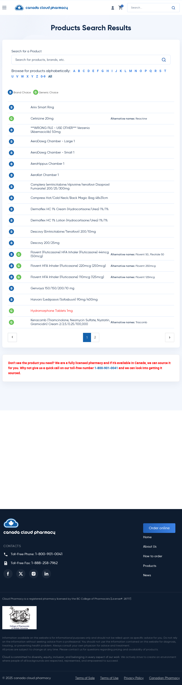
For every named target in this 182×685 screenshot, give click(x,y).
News (147, 575)
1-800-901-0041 (106, 368)
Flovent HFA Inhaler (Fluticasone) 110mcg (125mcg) (67, 277)
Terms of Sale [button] (85, 678)
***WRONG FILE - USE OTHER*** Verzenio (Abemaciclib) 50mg (60, 130)
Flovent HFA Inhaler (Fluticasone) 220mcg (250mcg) (68, 266)
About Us (149, 547)
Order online (159, 528)
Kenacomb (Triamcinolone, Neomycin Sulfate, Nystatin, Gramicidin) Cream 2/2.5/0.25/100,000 (70, 322)
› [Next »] (170, 337)
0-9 (43, 76)
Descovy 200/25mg (45, 243)
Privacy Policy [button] (134, 678)
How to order (152, 556)
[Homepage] (45, 7)
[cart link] (120, 7)
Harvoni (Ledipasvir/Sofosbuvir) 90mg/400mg (64, 299)
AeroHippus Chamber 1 (47, 164)
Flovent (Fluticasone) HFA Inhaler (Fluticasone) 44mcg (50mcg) (70, 254)
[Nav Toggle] (8, 7)
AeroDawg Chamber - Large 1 (53, 141)
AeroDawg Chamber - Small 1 (52, 152)
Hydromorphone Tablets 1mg (52, 311)
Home (147, 537)
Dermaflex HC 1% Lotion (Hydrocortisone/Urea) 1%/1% (69, 220)
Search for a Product (26, 51)
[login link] (112, 7)
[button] (8, 573)
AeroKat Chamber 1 (45, 175)
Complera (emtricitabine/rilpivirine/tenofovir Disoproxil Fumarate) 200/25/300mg (70, 186)
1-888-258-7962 (44, 563)
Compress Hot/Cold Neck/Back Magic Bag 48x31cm (69, 198)
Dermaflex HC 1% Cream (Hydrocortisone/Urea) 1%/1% (70, 209)
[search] (88, 59)
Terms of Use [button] (109, 678)
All (50, 76)
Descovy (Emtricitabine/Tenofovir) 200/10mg (63, 232)
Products (149, 566)
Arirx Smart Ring (42, 107)
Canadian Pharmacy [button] (164, 678)
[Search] (173, 7)
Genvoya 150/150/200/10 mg (52, 288)
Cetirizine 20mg (42, 118)
